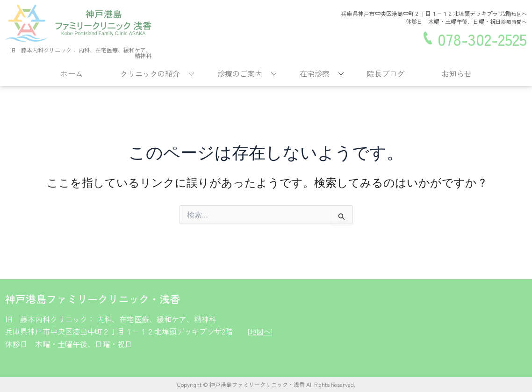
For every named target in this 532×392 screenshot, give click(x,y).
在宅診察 (315, 73)
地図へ (518, 14)
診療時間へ (513, 21)
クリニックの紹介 (150, 73)
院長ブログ (385, 73)
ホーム (71, 73)
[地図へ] (261, 331)
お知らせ (457, 73)
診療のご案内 (239, 73)
